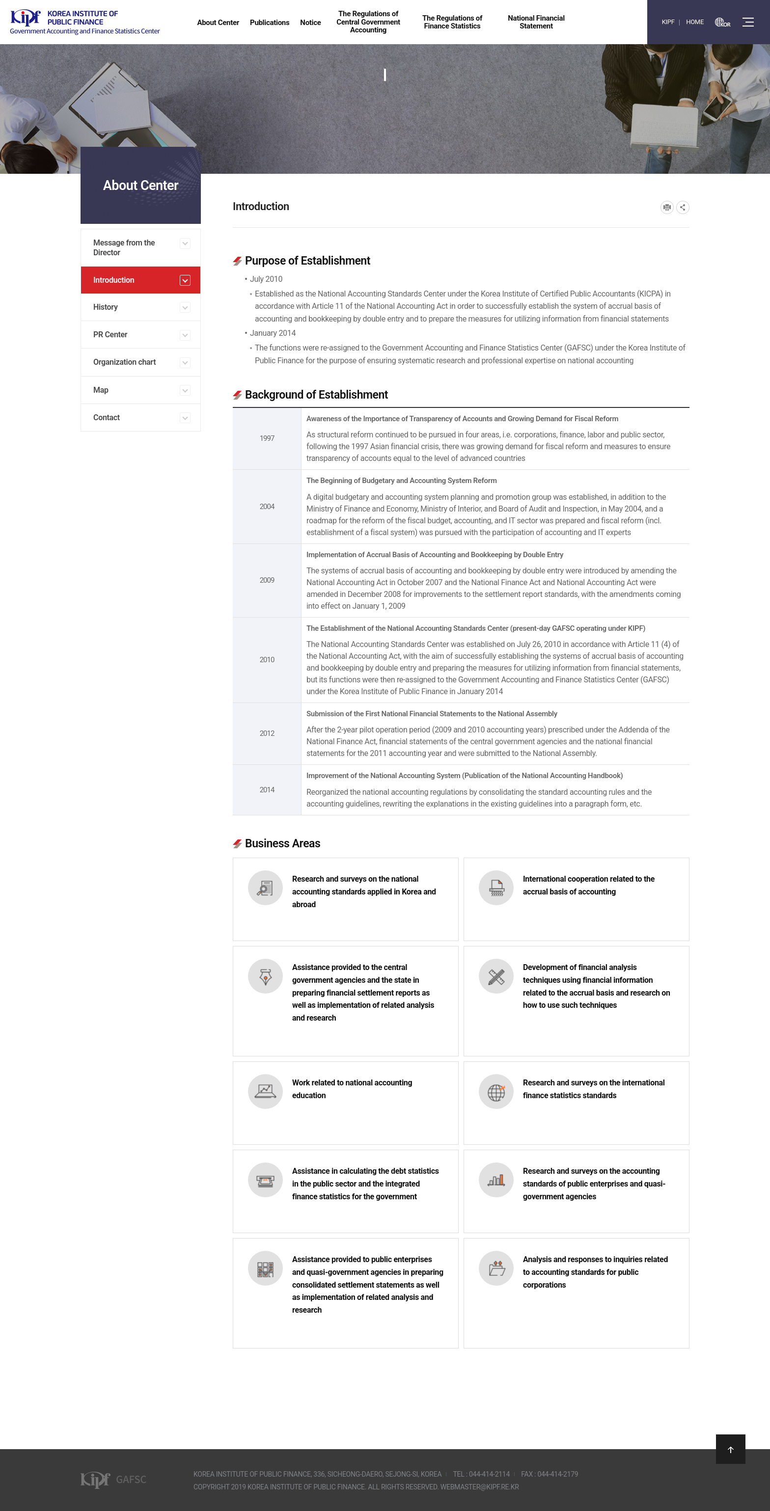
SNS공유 (682, 207)
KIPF (668, 22)
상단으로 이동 (730, 1449)
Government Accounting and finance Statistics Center (85, 22)
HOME (695, 22)
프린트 (667, 207)
